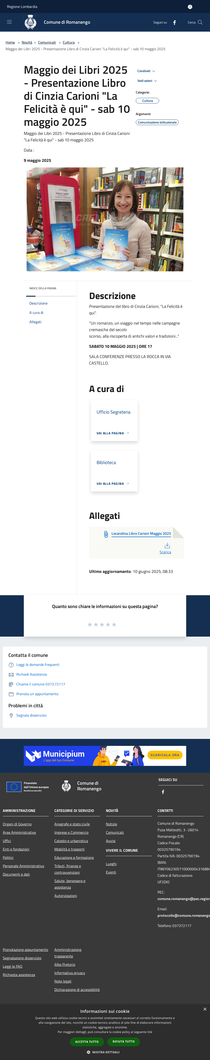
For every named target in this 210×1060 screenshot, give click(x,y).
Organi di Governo (17, 824)
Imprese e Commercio (71, 832)
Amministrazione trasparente (67, 953)
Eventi (111, 872)
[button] (105, 1052)
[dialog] (105, 1032)
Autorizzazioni (65, 895)
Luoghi (111, 864)
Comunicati (47, 42)
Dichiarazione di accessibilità (77, 989)
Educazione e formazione (74, 857)
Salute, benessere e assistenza (69, 884)
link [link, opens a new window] (149, 1032)
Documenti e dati (16, 874)
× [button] (204, 1009)
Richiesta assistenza (19, 974)
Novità (27, 42)
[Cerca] (200, 22)
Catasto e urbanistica (71, 841)
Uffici (7, 841)
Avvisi (111, 841)
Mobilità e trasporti (69, 849)
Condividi (147, 71)
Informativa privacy (69, 973)
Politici (8, 857)
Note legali (62, 981)
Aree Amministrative (19, 832)
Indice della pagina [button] (42, 288)
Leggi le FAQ (12, 966)
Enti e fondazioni (16, 849)
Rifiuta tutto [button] (124, 1041)
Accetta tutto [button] (87, 1042)
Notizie (111, 824)
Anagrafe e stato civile (72, 824)
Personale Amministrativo (23, 866)
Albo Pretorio (64, 964)
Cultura (69, 42)
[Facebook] (172, 22)
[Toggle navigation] (9, 22)
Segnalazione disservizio (22, 958)
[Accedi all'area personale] (190, 6)
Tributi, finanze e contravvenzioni (67, 869)
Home (10, 42)
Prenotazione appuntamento (25, 949)
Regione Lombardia (22, 6)
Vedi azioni (147, 81)
